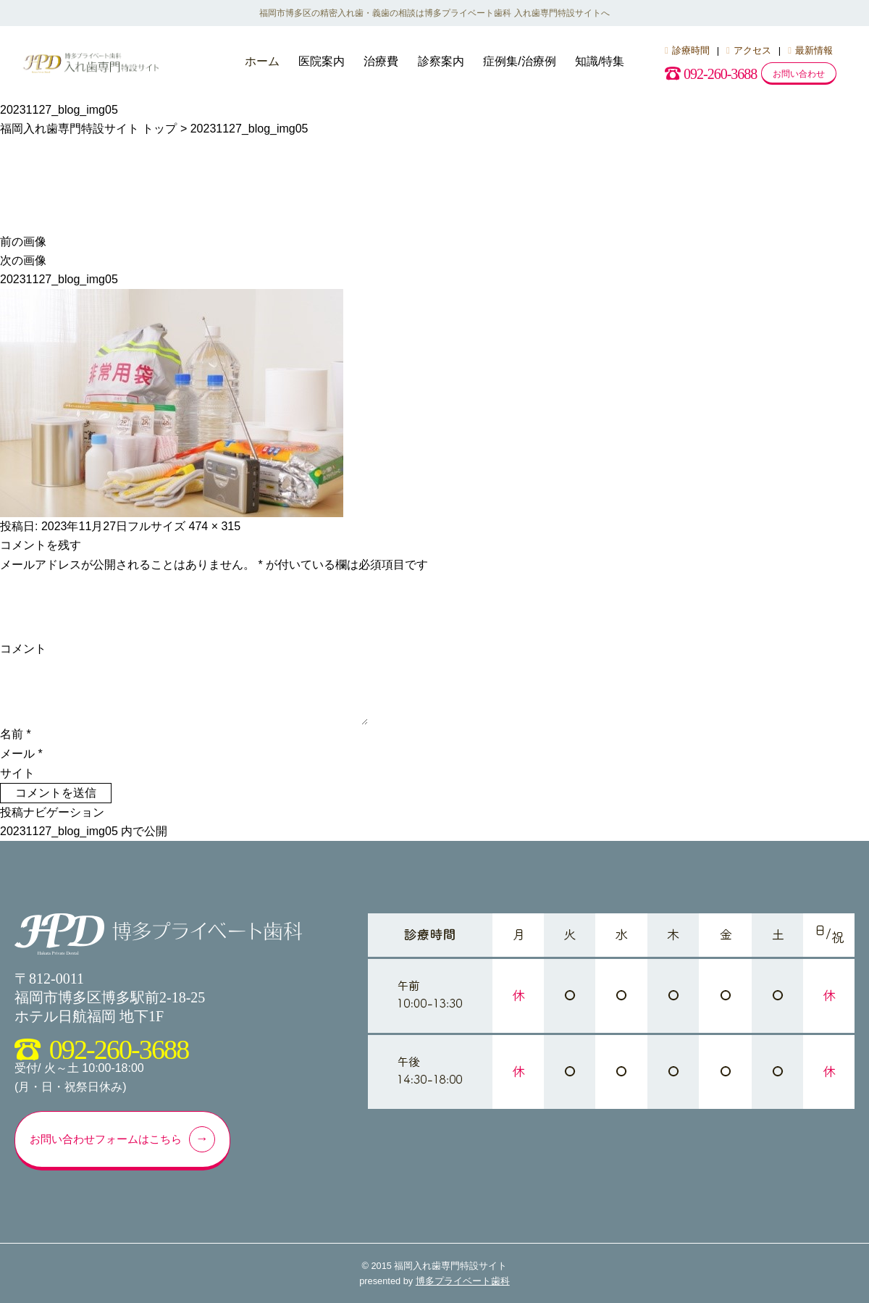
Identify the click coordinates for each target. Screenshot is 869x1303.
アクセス (748, 50)
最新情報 (810, 50)
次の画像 (23, 260)
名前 (15, 734)
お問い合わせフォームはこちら (121, 1139)
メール (21, 753)
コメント (23, 648)
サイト (17, 773)
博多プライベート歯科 (463, 1280)
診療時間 (687, 50)
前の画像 (23, 241)
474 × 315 (215, 526)
